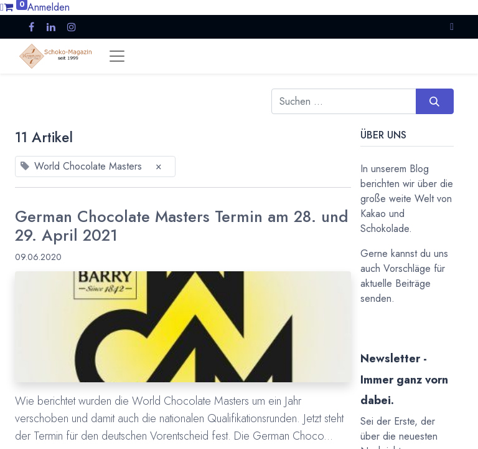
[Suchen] (435, 101)
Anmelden (48, 7)
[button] (452, 26)
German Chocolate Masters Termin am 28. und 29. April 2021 (181, 227)
